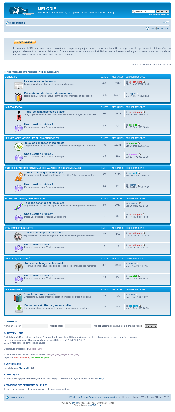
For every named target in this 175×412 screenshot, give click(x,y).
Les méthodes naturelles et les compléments (32, 138)
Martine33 (24, 368)
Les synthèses (13, 289)
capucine (133, 306)
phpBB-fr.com (94, 405)
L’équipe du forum (78, 397)
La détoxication (14, 107)
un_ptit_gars (135, 82)
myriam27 (133, 203)
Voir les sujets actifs (49, 72)
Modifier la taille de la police (166, 22)
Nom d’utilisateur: (12, 326)
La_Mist (133, 173)
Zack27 (132, 263)
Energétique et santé (17, 259)
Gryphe (132, 93)
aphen (132, 294)
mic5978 (133, 276)
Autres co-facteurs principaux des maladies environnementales (43, 168)
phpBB (75, 403)
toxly (101, 378)
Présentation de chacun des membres (48, 93)
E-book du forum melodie (40, 294)
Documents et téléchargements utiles (48, 305)
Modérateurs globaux (40, 357)
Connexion (163, 28)
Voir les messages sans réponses (20, 72)
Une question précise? (38, 214)
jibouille (133, 125)
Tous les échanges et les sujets (45, 111)
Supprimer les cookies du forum (104, 397)
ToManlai (133, 154)
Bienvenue (11, 77)
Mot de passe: (57, 326)
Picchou (133, 185)
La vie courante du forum (40, 81)
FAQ (151, 28)
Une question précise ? (38, 124)
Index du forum (17, 23)
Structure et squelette (19, 228)
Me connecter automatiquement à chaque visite (119, 326)
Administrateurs (21, 357)
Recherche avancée (159, 14)
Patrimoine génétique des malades (25, 198)
